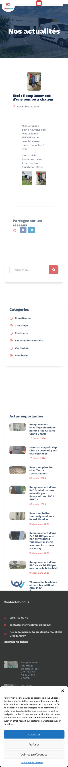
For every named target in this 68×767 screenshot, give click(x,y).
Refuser (34, 744)
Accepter (34, 734)
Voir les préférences (34, 754)
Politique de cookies (32, 762)
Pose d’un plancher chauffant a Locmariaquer (41, 568)
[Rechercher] (53, 281)
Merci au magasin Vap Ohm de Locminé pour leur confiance (43, 548)
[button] (62, 691)
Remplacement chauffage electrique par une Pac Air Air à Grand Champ (42, 527)
